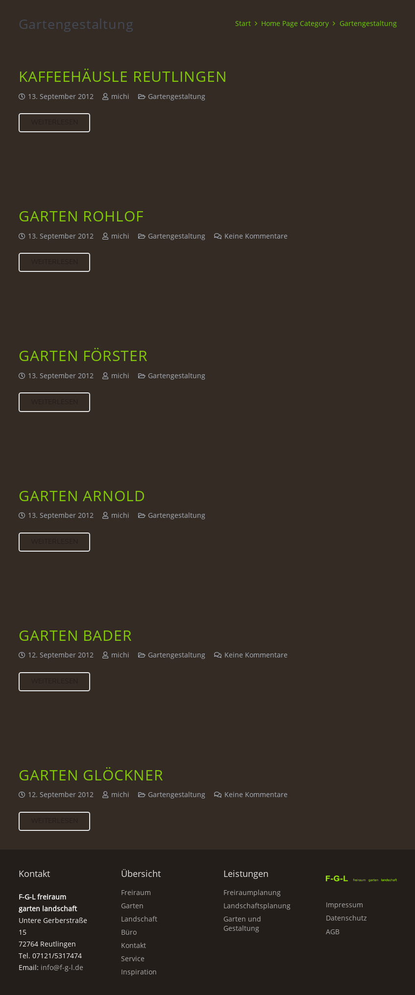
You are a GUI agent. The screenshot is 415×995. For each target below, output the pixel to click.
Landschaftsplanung (257, 905)
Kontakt (133, 945)
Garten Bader (75, 635)
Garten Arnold (82, 495)
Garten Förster (83, 356)
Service (133, 958)
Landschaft (139, 918)
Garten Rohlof (81, 216)
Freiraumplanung (252, 892)
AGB (333, 931)
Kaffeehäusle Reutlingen (123, 76)
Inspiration (139, 971)
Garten (132, 905)
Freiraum (136, 892)
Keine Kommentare (255, 236)
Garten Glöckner (91, 775)
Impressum (344, 904)
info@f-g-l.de (62, 967)
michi (120, 96)
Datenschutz (346, 917)
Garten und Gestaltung (242, 923)
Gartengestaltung (176, 96)
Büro (129, 932)
